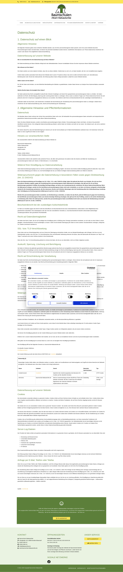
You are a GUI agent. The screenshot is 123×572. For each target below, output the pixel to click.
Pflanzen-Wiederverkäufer (75, 22)
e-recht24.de (25, 488)
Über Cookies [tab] (85, 273)
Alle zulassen (84, 303)
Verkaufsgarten (47, 22)
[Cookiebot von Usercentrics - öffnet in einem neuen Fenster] (88, 268)
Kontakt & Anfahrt (90, 22)
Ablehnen (39, 303)
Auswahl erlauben (61, 303)
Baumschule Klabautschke (32, 22)
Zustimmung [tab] (38, 273)
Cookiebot (53, 354)
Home (21, 22)
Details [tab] (61, 273)
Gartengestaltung (59, 22)
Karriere (100, 22)
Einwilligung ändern (23, 350)
